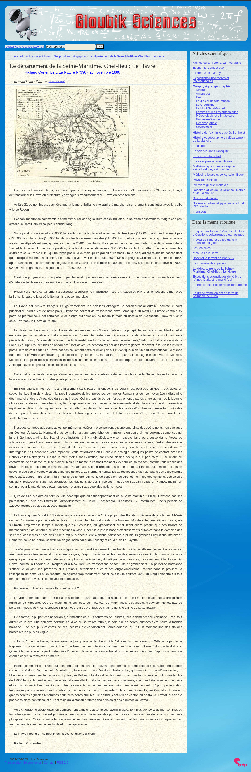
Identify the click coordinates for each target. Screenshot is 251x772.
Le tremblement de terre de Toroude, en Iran (220, 286)
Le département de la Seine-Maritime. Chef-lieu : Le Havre (214, 270)
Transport (199, 211)
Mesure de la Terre (205, 253)
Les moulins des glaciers (209, 263)
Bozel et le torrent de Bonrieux (213, 258)
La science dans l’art (207, 156)
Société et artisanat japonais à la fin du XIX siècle (219, 205)
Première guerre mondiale (210, 185)
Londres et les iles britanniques (217, 112)
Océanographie (206, 123)
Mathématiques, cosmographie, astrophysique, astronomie (214, 168)
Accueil (18, 56)
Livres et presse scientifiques (212, 161)
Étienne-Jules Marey (207, 73)
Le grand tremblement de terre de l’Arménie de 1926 (216, 294)
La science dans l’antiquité (211, 151)
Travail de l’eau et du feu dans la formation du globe (215, 241)
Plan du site (13, 762)
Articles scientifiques (38, 56)
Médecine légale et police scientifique (218, 174)
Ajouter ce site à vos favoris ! (24, 46)
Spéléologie (204, 126)
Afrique (201, 90)
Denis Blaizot (57, 81)
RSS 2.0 (62, 762)
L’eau (199, 97)
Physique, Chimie (205, 179)
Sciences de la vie (205, 198)
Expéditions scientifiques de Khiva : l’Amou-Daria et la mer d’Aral (217, 278)
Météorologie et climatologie (215, 115)
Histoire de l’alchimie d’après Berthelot (219, 132)
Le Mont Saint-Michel (210, 108)
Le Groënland (205, 104)
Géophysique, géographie (70, 56)
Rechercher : (55, 46)
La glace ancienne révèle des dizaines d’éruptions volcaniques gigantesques (219, 233)
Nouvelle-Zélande (208, 119)
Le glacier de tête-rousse (213, 101)
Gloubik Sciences (162, 18)
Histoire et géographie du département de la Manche (219, 139)
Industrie (199, 146)
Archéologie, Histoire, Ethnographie (217, 62)
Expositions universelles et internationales (211, 79)
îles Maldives (202, 248)
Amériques (203, 93)
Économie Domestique (208, 67)
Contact (49, 762)
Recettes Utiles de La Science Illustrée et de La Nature (219, 191)
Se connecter (32, 762)
